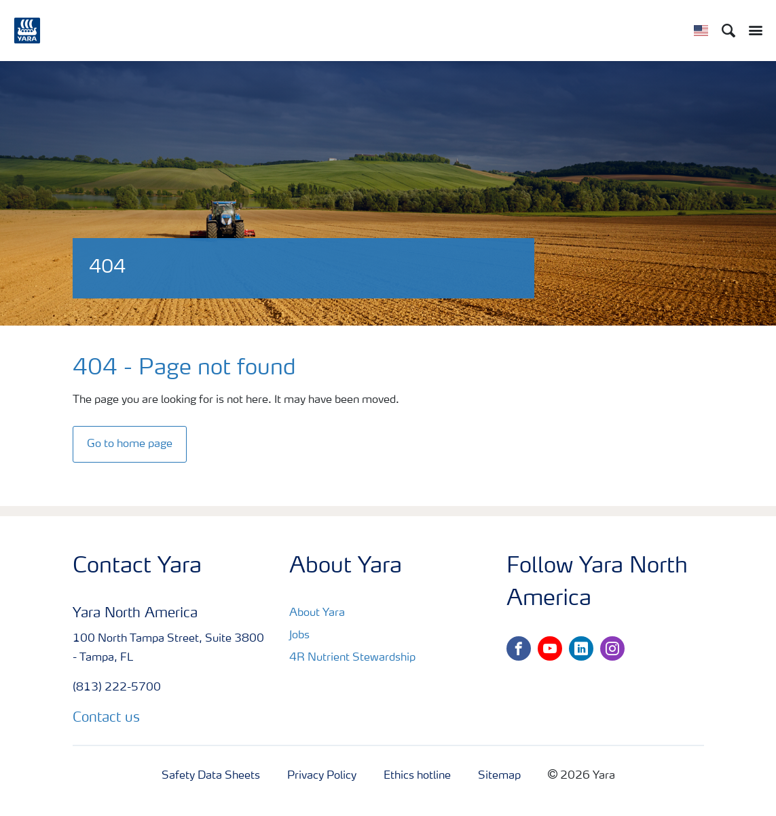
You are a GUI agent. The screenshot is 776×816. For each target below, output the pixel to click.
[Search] (728, 30)
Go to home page (129, 444)
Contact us (106, 718)
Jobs (299, 635)
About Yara (317, 613)
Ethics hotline (417, 776)
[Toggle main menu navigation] (752, 30)
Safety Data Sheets (211, 776)
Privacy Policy (321, 776)
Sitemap (499, 776)
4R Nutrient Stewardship (352, 658)
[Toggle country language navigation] (701, 30)
